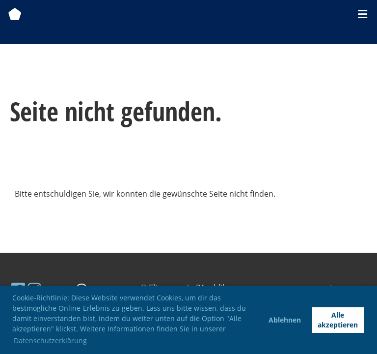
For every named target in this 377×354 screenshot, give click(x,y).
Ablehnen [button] (285, 319)
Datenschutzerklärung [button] (50, 340)
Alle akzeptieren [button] (338, 319)
